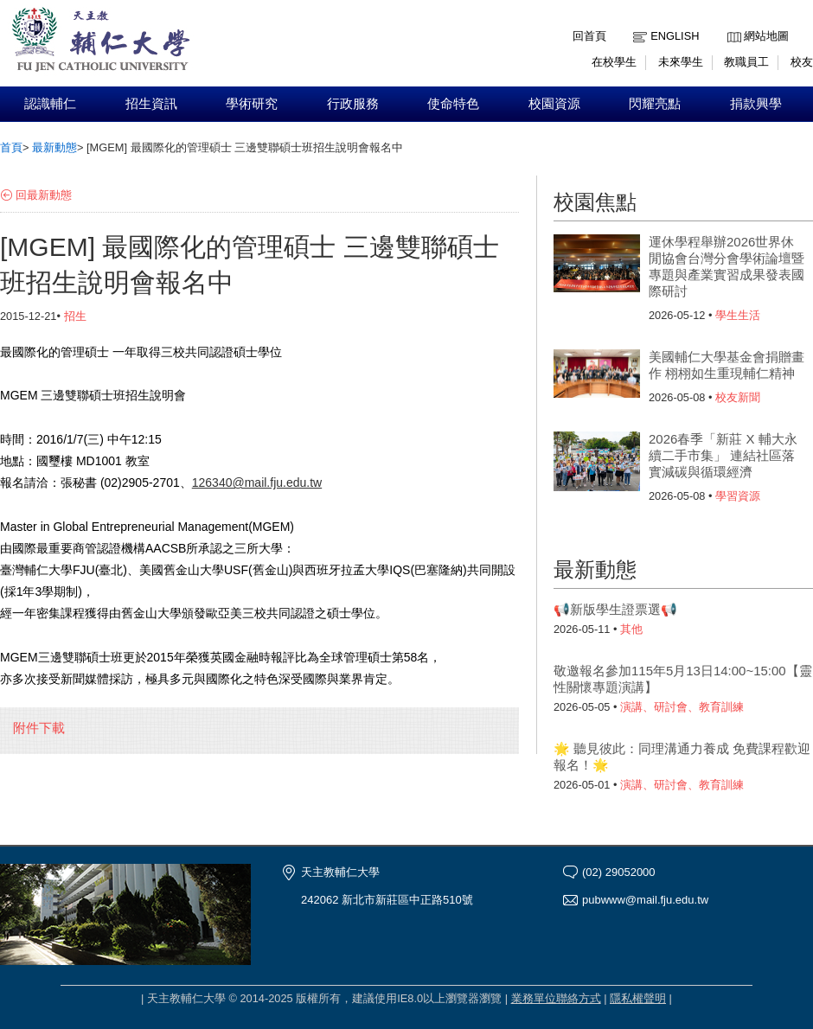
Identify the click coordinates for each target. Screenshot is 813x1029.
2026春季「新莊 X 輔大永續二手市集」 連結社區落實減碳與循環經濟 (723, 455)
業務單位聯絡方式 (556, 998)
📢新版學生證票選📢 (615, 609)
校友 (802, 61)
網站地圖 (766, 35)
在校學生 (614, 61)
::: (731, 22)
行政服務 (353, 104)
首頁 (11, 147)
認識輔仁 (50, 104)
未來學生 (680, 61)
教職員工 (746, 61)
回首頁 (589, 35)
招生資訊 (151, 104)
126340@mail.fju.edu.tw (257, 482)
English (674, 35)
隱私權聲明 (638, 998)
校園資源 (554, 104)
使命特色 (453, 104)
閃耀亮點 (655, 104)
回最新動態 (44, 195)
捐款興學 (756, 104)
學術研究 (252, 104)
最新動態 (54, 147)
